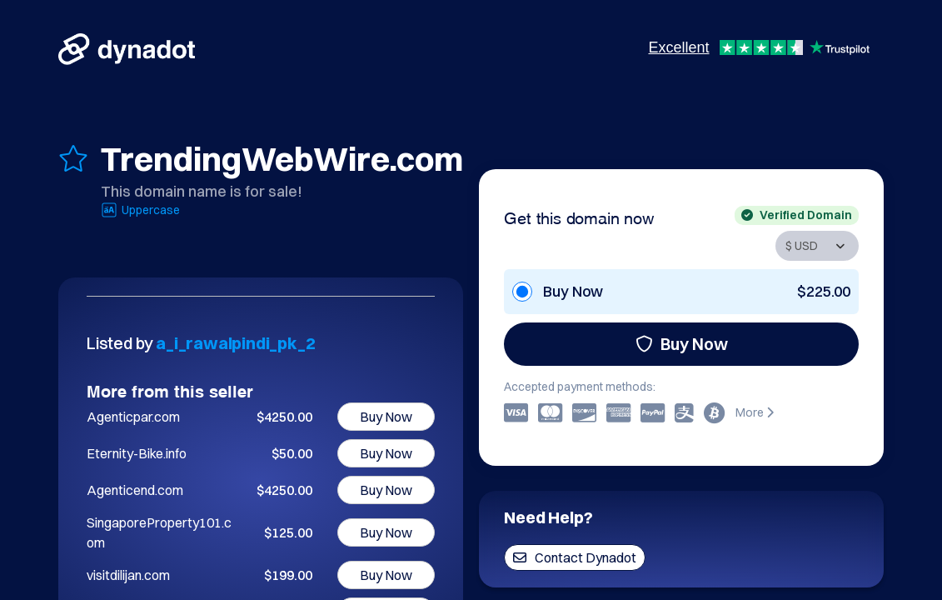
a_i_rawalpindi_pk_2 (235, 342)
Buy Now (681, 343)
